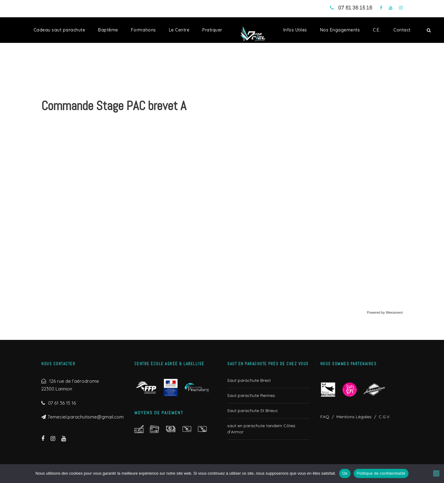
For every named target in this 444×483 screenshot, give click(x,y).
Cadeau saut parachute (59, 30)
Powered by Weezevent (385, 312)
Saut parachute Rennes (251, 395)
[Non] (436, 473)
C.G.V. (383, 416)
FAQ (324, 416)
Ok (344, 473)
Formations (143, 30)
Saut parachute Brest (249, 380)
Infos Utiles (295, 30)
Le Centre (179, 30)
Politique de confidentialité (381, 473)
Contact (402, 30)
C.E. (376, 30)
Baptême (108, 30)
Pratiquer (212, 30)
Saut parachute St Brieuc (252, 410)
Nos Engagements (340, 30)
